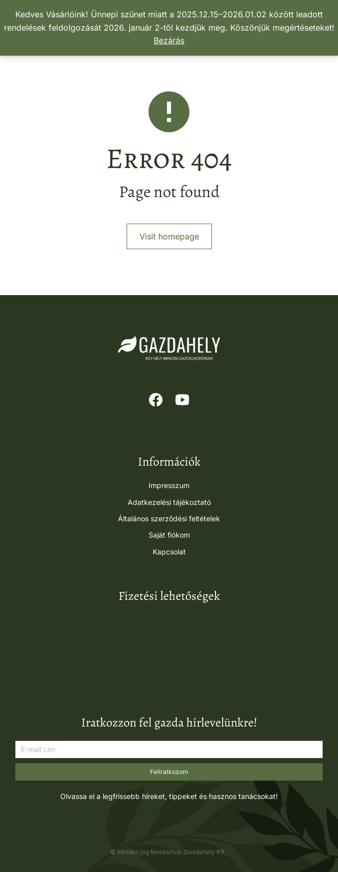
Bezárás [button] (169, 40)
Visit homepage (169, 236)
